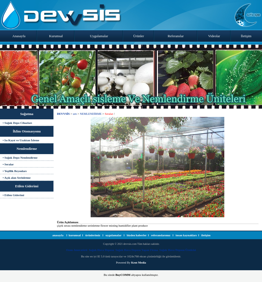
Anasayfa (18, 36)
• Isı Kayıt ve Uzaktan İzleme (21, 140)
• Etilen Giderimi (13, 195)
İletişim (246, 36)
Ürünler (138, 36)
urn (75, 113)
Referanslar (176, 36)
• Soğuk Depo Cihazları (17, 122)
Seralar (109, 113)
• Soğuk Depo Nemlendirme (20, 157)
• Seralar (8, 164)
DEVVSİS (63, 113)
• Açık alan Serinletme (16, 177)
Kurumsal (56, 36)
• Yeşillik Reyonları (15, 171)
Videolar (214, 36)
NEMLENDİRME (91, 113)
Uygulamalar (99, 36)
